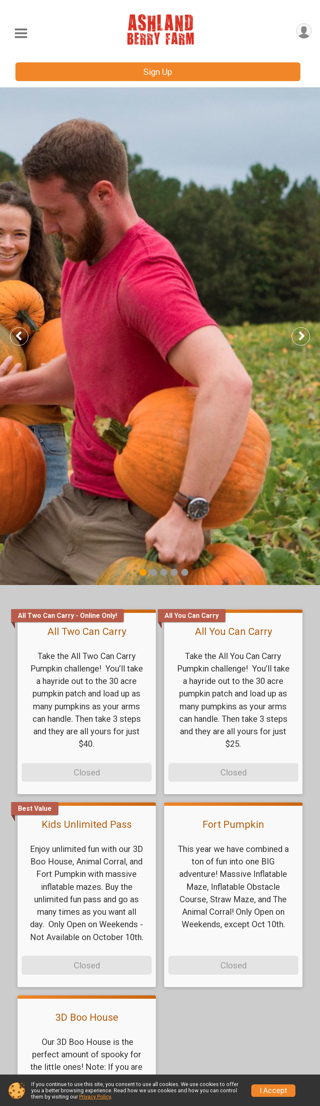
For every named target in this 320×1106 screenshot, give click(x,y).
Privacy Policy (95, 1097)
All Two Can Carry (87, 631)
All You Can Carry (233, 631)
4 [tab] (174, 572)
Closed (87, 773)
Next (307, 336)
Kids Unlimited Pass (87, 824)
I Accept (273, 1090)
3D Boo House (86, 1017)
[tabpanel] (160, 336)
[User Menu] (304, 31)
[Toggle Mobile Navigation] (20, 33)
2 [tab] (153, 572)
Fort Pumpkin (233, 824)
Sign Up (157, 72)
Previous (25, 336)
